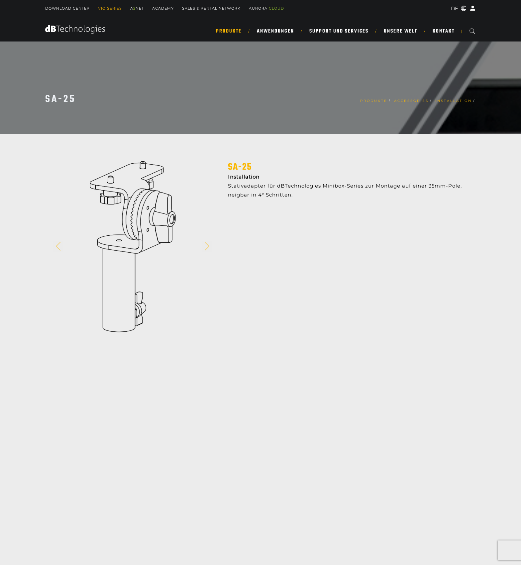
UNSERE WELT (400, 31)
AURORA (266, 8)
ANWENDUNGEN (275, 31)
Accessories (411, 101)
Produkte (229, 31)
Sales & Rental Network (211, 8)
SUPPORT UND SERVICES (338, 31)
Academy (163, 8)
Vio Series (110, 8)
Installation (453, 101)
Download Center (67, 8)
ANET (137, 8)
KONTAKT (444, 31)
